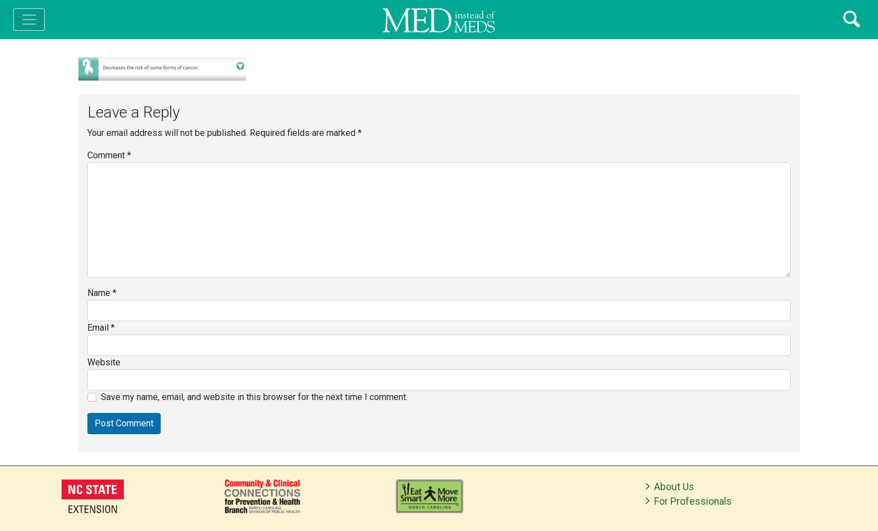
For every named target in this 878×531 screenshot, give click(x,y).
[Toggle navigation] (29, 19)
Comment (109, 155)
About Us (674, 486)
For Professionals (693, 501)
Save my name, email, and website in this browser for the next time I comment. (254, 397)
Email (101, 327)
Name (101, 293)
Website (103, 362)
